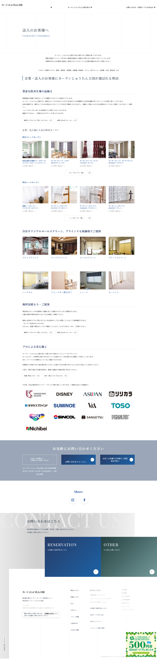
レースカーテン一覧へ (76, 219)
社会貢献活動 (125, 601)
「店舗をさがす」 (49, 615)
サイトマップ (125, 608)
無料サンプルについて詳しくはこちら (37, 120)
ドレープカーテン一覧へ (76, 173)
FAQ (71, 605)
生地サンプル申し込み (97, 616)
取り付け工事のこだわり (98, 603)
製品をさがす (43, 7)
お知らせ (105, 7)
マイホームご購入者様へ (98, 629)
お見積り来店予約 (123, 3)
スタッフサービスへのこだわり (100, 600)
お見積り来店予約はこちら (57, 551)
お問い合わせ (125, 604)
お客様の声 (74, 625)
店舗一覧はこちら (30, 377)
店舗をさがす (58, 7)
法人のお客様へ (143, 3)
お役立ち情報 (95, 3)
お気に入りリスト (81, 3)
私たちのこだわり (95, 592)
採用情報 (106, 3)
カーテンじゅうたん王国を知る (77, 7)
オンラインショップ (65, 3)
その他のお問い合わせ (112, 551)
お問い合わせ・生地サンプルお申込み (137, 7)
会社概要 (96, 7)
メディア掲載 (116, 7)
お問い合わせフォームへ (67, 120)
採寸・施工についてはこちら (56, 377)
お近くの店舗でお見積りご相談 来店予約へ (115, 461)
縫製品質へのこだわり (97, 596)
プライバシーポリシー (128, 611)
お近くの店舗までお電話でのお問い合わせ (39, 461)
